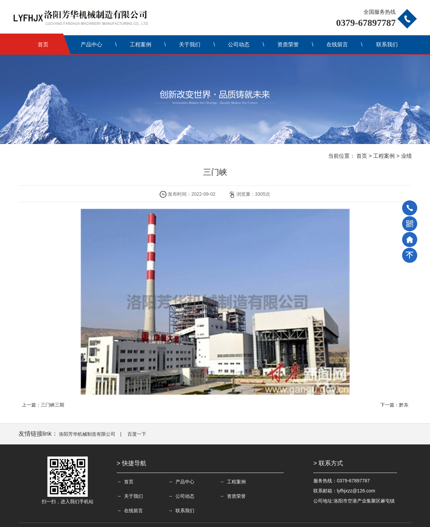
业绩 (406, 156)
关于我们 (189, 44)
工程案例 (140, 44)
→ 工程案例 (223, 481)
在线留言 (337, 44)
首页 (43, 44)
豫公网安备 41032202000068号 (319, 518)
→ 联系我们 (269, 496)
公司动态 (238, 44)
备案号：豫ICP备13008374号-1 (212, 518)
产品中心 (91, 44)
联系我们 (387, 44)
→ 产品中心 (176, 481)
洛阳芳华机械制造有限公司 (87, 434)
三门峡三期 (52, 405)
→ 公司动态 (130, 496)
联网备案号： (265, 518)
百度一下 (136, 434)
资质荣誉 (288, 44)
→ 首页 (125, 481)
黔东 (403, 405)
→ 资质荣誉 (176, 496)
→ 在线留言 (223, 496)
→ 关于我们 (269, 481)
